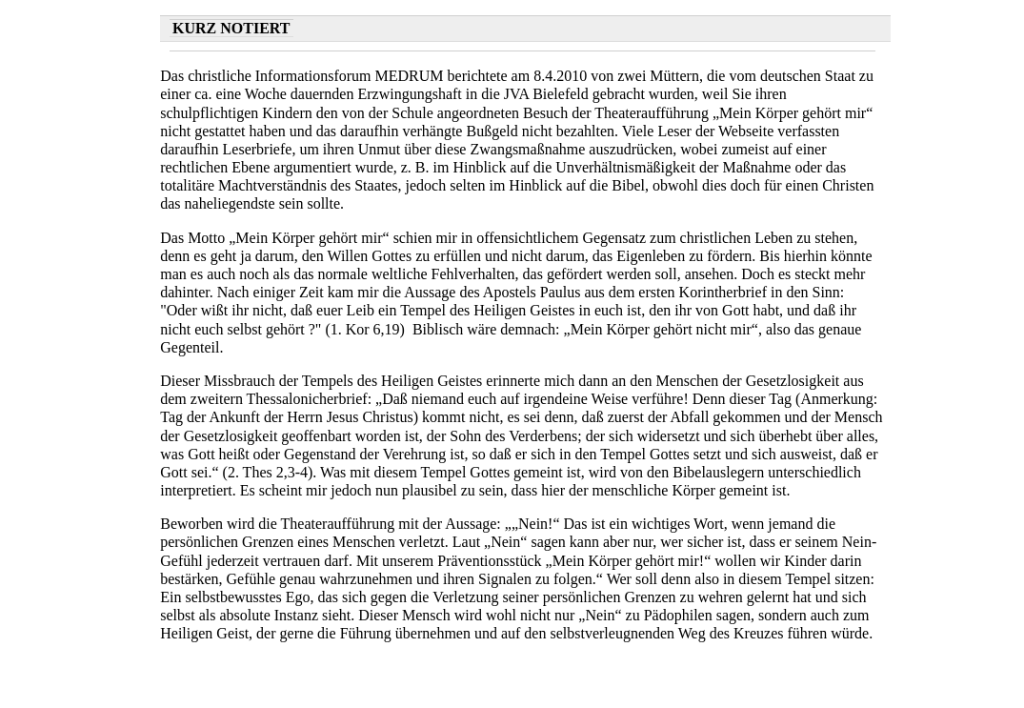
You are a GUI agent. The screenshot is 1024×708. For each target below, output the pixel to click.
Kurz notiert (231, 28)
